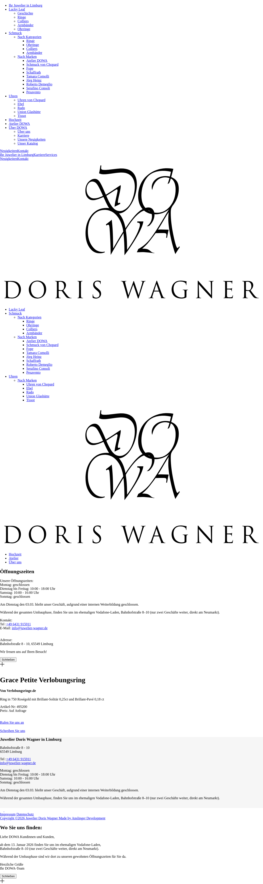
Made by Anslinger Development (82, 818)
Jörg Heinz (33, 80)
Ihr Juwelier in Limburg (25, 5)
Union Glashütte (29, 112)
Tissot (22, 116)
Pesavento (33, 92)
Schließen (8, 659)
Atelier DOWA (36, 60)
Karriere (23, 135)
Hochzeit (15, 120)
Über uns (24, 131)
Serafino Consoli (38, 88)
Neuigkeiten (8, 151)
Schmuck (15, 33)
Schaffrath (33, 72)
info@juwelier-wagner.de (30, 628)
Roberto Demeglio (39, 84)
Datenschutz (25, 814)
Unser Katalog (28, 143)
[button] (131, 721)
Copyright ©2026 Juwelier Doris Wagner (29, 818)
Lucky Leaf (17, 9)
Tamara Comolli (37, 76)
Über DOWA (18, 127)
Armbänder (26, 25)
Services (51, 155)
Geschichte (25, 13)
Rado (21, 108)
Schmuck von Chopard (42, 64)
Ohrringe (24, 29)
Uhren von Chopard (31, 100)
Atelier (13, 558)
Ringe (22, 17)
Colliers (23, 21)
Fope (29, 68)
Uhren (13, 96)
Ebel (21, 104)
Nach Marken (27, 56)
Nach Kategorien (29, 37)
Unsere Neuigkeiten (32, 139)
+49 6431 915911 (18, 624)
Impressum (8, 814)
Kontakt (22, 151)
